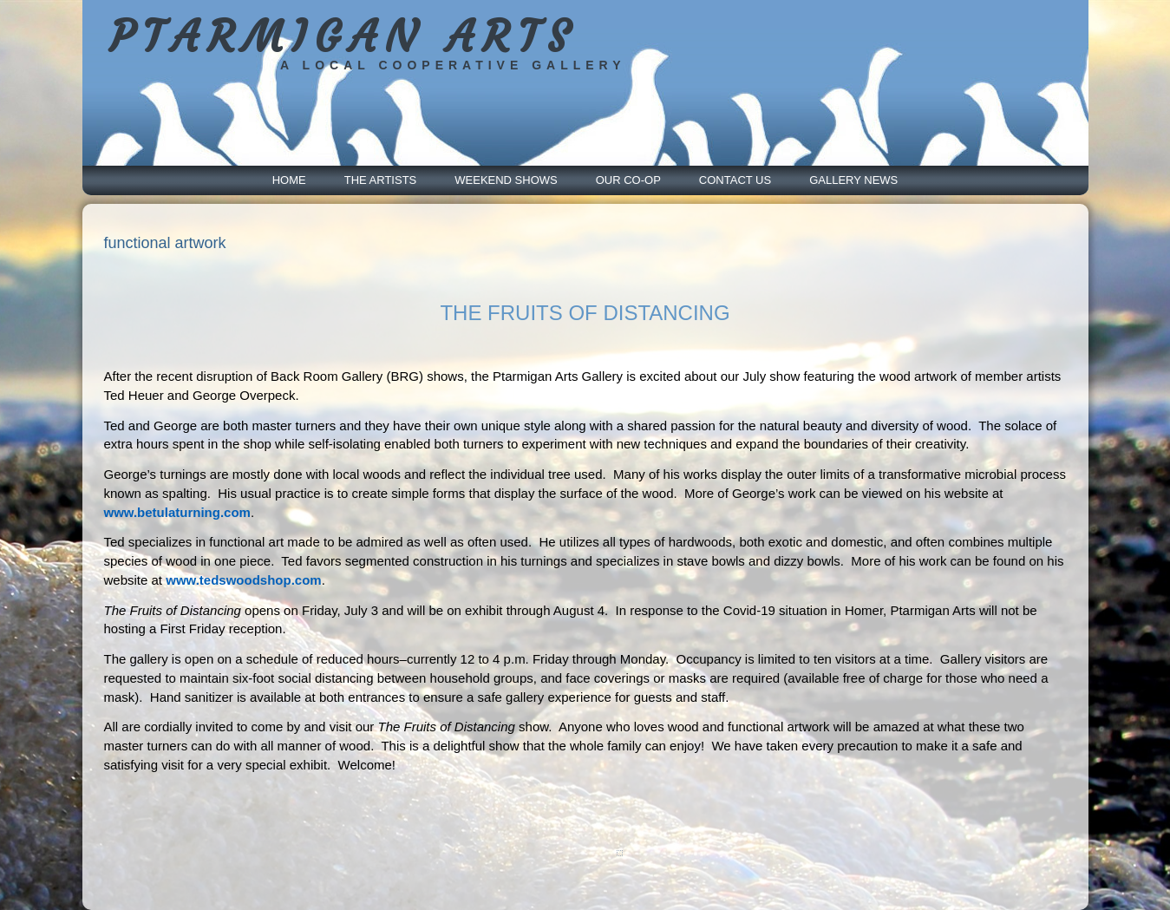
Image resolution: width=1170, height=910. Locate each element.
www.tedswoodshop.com (243, 580)
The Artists (380, 180)
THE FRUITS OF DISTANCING (584, 312)
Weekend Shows (505, 180)
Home (289, 180)
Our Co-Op (628, 180)
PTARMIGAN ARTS (343, 37)
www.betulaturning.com (177, 512)
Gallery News (853, 180)
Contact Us (735, 180)
